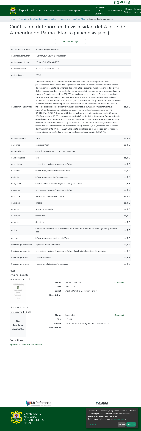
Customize (92, 424)
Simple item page (71, 41)
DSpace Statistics (128, 11)
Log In (134, 2)
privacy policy (119, 419)
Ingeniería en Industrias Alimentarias (73, 19)
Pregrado (23, 19)
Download (119, 282)
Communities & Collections (100, 10)
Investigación (74, 10)
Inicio (52, 10)
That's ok (131, 424)
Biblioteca (61, 10)
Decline (121, 424)
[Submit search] (125, 2)
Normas (86, 10)
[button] (129, 2)
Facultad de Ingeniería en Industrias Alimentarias (43, 19)
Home (12, 19)
